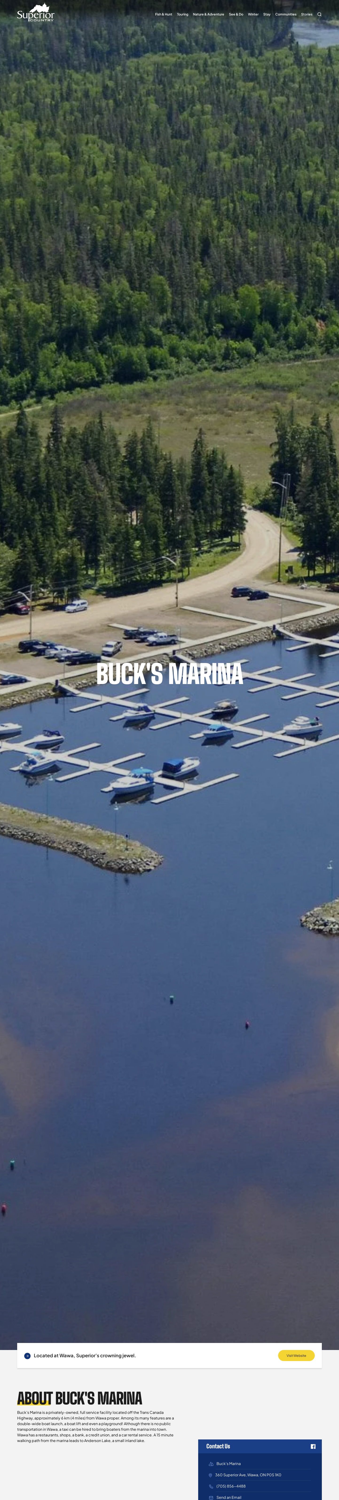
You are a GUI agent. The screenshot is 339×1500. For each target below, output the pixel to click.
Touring (182, 14)
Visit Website (296, 1355)
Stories (306, 14)
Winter (253, 14)
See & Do (236, 14)
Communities (285, 14)
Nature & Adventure (208, 14)
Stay (267, 14)
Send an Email (229, 1497)
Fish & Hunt (163, 14)
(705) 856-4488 (231, 1486)
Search (318, 12)
